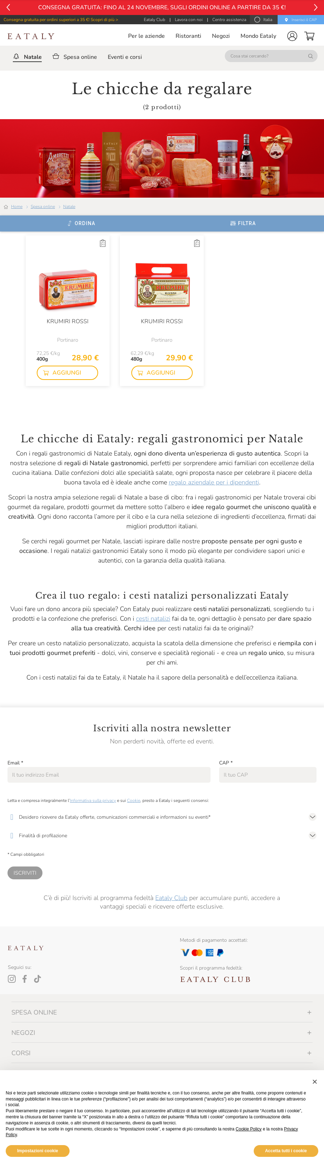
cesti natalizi (153, 618)
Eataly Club (171, 898)
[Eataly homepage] (31, 36)
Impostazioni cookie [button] (37, 1150)
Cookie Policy (249, 1129)
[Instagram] (12, 979)
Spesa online (43, 206)
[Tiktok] (37, 979)
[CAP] (267, 774)
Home (16, 206)
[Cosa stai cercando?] (271, 56)
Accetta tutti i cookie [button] (286, 1150)
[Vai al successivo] (316, 7)
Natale (69, 206)
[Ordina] (81, 223)
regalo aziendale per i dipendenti (214, 482)
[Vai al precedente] (8, 7)
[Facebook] (25, 979)
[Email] (109, 774)
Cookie (133, 800)
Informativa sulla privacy (93, 800)
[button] (292, 36)
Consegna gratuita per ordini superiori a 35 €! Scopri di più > (61, 19)
